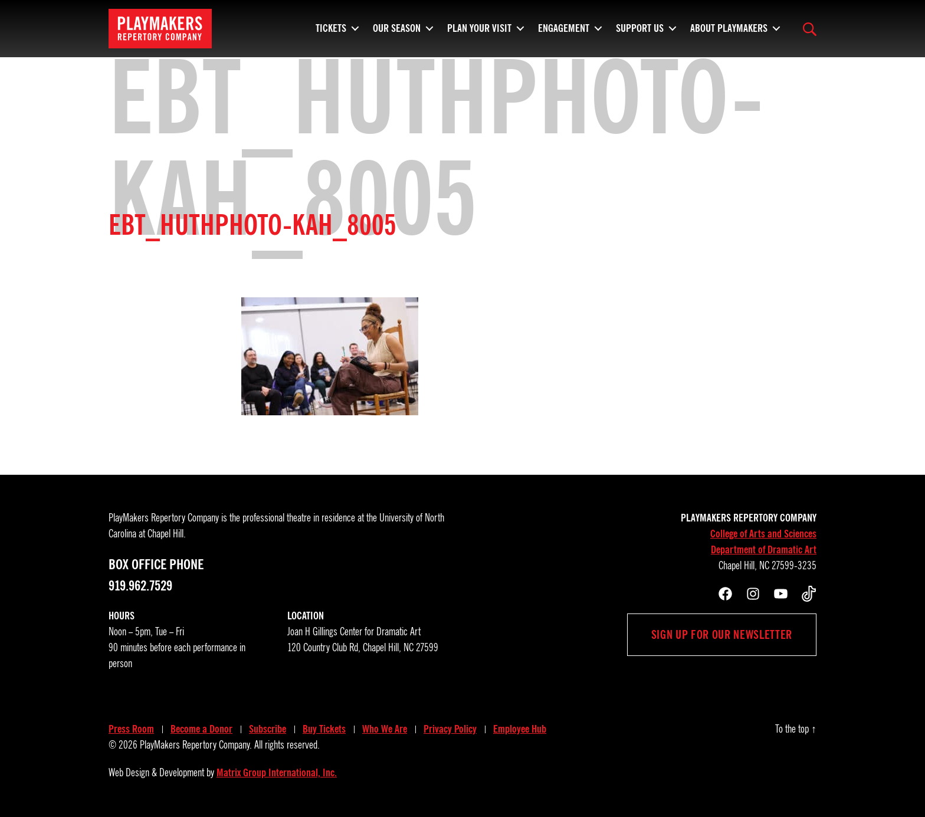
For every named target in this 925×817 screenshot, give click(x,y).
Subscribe (267, 729)
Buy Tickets (324, 729)
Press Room (131, 729)
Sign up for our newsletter (721, 634)
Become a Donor (201, 729)
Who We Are (384, 729)
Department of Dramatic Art (763, 550)
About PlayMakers (728, 32)
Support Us (640, 32)
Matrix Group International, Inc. (277, 773)
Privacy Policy (450, 729)
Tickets (331, 32)
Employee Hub (519, 729)
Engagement (563, 32)
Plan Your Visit (479, 32)
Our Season (397, 32)
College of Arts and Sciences (763, 534)
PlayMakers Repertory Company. (196, 745)
